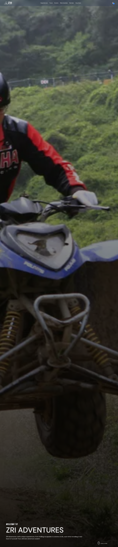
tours (51, 3)
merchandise (64, 3)
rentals (71, 3)
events (56, 3)
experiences (44, 3)
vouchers (78, 3)
